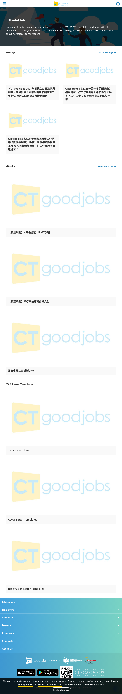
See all (106, 52)
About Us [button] (61, 648)
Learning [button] (61, 625)
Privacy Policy (25, 684)
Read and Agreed (61, 689)
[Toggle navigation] (4, 4)
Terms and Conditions (50, 684)
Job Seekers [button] (61, 601)
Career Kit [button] (61, 617)
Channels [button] (61, 640)
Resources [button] (61, 633)
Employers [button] (61, 609)
